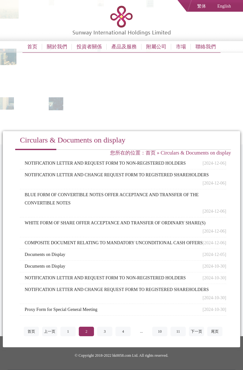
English (224, 6)
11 (178, 331)
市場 (181, 46)
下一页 (196, 331)
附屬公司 (156, 46)
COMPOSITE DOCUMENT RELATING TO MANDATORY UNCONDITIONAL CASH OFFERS (113, 242)
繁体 (201, 6)
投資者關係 (89, 46)
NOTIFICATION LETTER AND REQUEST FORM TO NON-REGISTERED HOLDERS (105, 163)
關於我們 (57, 46)
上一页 (49, 331)
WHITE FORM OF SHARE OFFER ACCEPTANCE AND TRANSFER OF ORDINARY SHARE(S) (115, 223)
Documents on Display (45, 254)
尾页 (215, 331)
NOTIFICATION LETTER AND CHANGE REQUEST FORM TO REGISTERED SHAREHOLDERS (117, 175)
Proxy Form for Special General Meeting (61, 309)
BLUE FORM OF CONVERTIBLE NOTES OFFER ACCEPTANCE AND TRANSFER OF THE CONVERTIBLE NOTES (112, 198)
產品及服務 (124, 46)
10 (160, 331)
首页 (32, 46)
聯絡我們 (206, 46)
